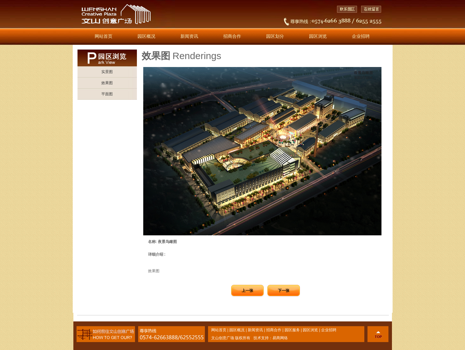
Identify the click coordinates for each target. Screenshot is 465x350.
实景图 (107, 72)
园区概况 (146, 36)
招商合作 (232, 36)
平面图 (107, 94)
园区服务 (292, 330)
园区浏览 (318, 36)
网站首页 (103, 36)
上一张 (247, 290)
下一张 (283, 290)
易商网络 (280, 338)
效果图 (107, 83)
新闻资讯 (189, 36)
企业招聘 (361, 36)
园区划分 (275, 36)
